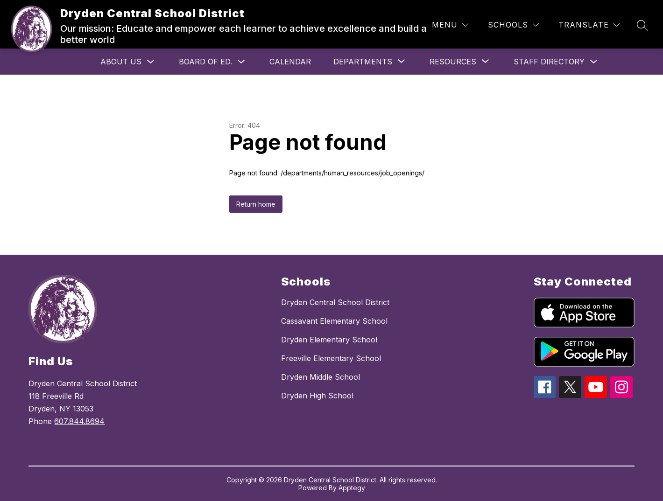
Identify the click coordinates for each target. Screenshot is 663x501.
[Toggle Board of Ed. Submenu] (241, 62)
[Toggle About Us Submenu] (150, 62)
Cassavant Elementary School (334, 321)
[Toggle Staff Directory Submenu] (594, 62)
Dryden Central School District (335, 302)
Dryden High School (317, 395)
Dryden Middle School (320, 377)
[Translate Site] (589, 25)
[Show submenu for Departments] (362, 61)
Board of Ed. (205, 61)
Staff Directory (549, 61)
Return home (255, 204)
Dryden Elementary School (329, 339)
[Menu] (450, 25)
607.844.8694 (79, 421)
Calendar (290, 61)
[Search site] (642, 25)
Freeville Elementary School (331, 358)
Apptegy (352, 488)
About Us (120, 61)
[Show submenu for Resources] (453, 61)
